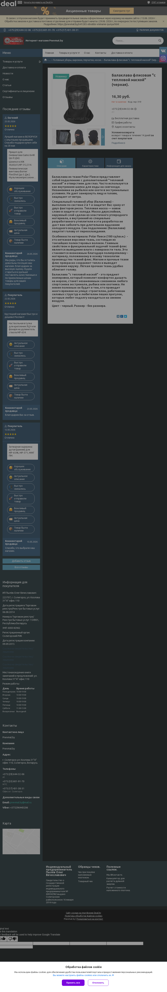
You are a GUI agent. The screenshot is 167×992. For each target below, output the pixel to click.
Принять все (73, 982)
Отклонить (98, 982)
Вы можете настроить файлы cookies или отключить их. (82, 975)
